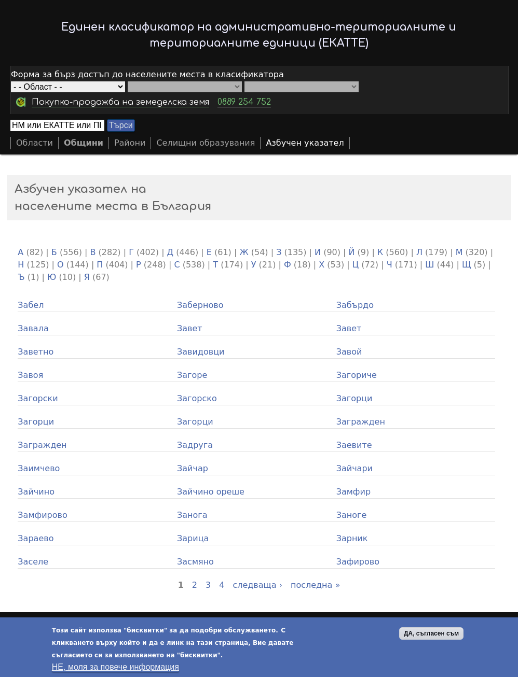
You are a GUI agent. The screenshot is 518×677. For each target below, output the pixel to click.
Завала (33, 328)
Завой (349, 352)
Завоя (30, 375)
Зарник (352, 538)
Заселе (33, 562)
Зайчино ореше (210, 492)
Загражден (360, 422)
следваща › (257, 585)
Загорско (197, 398)
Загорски (38, 398)
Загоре (192, 375)
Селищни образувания (205, 143)
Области (34, 143)
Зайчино (36, 492)
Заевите (354, 445)
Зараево (35, 538)
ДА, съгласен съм (431, 634)
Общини (83, 143)
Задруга (195, 445)
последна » (315, 585)
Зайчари (354, 468)
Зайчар (192, 468)
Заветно (35, 352)
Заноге (351, 515)
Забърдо (355, 305)
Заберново (200, 305)
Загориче (356, 375)
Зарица (193, 538)
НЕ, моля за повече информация (115, 667)
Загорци (354, 398)
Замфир (353, 492)
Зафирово (357, 562)
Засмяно (195, 562)
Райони (130, 143)
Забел (31, 305)
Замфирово (42, 515)
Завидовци (200, 352)
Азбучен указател (305, 143)
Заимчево (39, 468)
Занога (192, 515)
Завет (189, 328)
